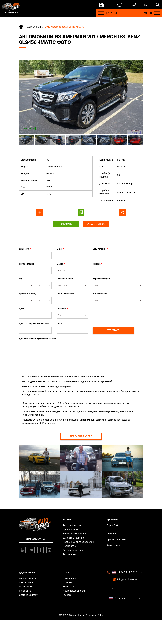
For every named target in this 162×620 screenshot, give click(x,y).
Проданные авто (72, 529)
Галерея (67, 595)
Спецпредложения (73, 550)
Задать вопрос (96, 224)
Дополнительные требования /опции (37, 338)
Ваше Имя (25, 249)
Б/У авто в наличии (73, 537)
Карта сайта (113, 545)
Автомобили (34, 26)
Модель (97, 264)
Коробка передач (101, 278)
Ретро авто (25, 590)
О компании (69, 578)
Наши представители (74, 590)
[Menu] (101, 13)
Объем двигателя (65, 293)
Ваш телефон (100, 249)
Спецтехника (26, 582)
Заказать (66, 224)
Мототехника (26, 586)
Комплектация (26, 264)
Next (136, 97)
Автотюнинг (69, 554)
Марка (61, 264)
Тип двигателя (100, 293)
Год (20, 278)
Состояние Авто (66, 278)
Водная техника (27, 578)
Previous (25, 97)
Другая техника (27, 572)
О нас (66, 572)
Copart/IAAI (113, 525)
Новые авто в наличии (75, 533)
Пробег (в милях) (27, 293)
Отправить (113, 330)
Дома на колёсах (28, 595)
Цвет (21, 308)
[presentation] (118, 313)
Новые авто (69, 546)
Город (59, 323)
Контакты (68, 586)
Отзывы (67, 582)
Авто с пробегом (72, 525)
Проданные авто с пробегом (78, 542)
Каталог (67, 519)
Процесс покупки (116, 539)
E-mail (60, 249)
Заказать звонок (35, 539)
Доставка (62, 308)
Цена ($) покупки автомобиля (34, 323)
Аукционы (112, 519)
